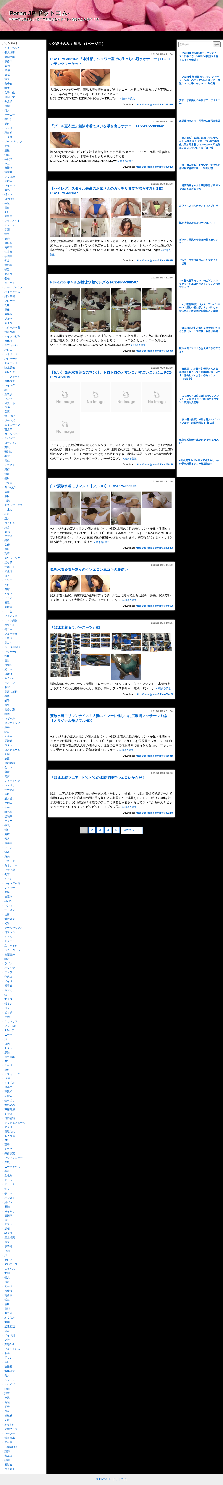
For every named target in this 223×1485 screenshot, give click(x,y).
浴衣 (7, 834)
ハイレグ (9, 385)
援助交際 (9, 56)
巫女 (7, 518)
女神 (7, 1273)
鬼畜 (7, 776)
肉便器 (8, 607)
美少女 (8, 83)
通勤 (7, 1206)
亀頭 (7, 1402)
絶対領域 (9, 296)
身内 (7, 856)
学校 (7, 233)
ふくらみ (9, 1317)
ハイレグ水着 (12, 883)
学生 (7, 88)
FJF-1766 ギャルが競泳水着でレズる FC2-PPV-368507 (94, 282)
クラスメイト (12, 220)
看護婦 (8, 985)
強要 (7, 705)
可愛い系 (9, 403)
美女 (7, 1375)
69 (5, 1219)
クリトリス (10, 1021)
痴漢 (7, 491)
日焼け (8, 673)
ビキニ (8, 482)
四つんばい (10, 487)
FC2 (6, 163)
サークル (9, 789)
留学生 (8, 843)
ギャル (8, 936)
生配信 (8, 159)
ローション (10, 442)
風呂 (7, 549)
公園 (7, 1250)
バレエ (8, 349)
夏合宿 (8, 273)
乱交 (7, 1188)
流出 (7, 660)
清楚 (7, 79)
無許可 (8, 1246)
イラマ (8, 593)
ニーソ (8, 1034)
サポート (9, 566)
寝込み (8, 976)
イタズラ (9, 137)
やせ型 (8, 1113)
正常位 (8, 638)
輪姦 (7, 852)
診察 (7, 1460)
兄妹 (7, 923)
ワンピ (8, 398)
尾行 (7, 469)
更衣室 (8, 247)
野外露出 (9, 1056)
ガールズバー (12, 433)
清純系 (8, 172)
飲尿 (7, 473)
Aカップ (9, 1030)
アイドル (9, 1082)
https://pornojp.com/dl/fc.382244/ (154, 812)
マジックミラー (13, 1157)
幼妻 (7, 914)
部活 (7, 269)
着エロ (8, 1455)
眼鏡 (7, 1388)
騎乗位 (8, 1232)
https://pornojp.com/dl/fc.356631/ (154, 755)
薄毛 (7, 189)
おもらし (9, 1211)
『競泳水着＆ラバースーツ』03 (77, 627)
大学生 (8, 736)
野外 (7, 1069)
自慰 (7, 589)
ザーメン (9, 909)
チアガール (10, 345)
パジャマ (9, 967)
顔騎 (7, 892)
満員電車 (9, 1437)
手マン (8, 1357)
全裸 (7, 1330)
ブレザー (9, 300)
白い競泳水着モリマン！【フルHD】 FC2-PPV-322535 (93, 486)
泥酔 (7, 1406)
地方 (7, 389)
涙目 (7, 496)
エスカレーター (13, 1074)
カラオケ (9, 678)
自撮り (8, 167)
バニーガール (12, 950)
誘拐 (7, 1451)
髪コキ (8, 629)
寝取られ (9, 1131)
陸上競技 (9, 367)
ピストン (9, 682)
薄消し (8, 451)
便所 (7, 1304)
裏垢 (7, 105)
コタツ (8, 745)
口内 (7, 1043)
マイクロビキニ (13, 336)
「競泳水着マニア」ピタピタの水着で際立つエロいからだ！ (98, 778)
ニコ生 (8, 611)
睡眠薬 (8, 811)
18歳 (7, 70)
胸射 (7, 584)
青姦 (7, 460)
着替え (8, 990)
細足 (7, 514)
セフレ (8, 1224)
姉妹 (7, 500)
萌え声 (8, 429)
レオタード (10, 354)
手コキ (8, 1193)
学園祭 (8, 256)
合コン (8, 767)
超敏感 (8, 1415)
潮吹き (8, 394)
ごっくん (9, 1268)
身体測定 (9, 1153)
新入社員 (9, 1136)
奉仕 (7, 1171)
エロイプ (9, 1384)
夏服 (7, 309)
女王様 (8, 999)
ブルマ (8, 318)
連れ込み (9, 1104)
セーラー (9, 1180)
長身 (7, 1411)
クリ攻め (9, 176)
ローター (9, 1433)
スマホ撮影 (10, 620)
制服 (7, 305)
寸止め (8, 509)
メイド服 (9, 1335)
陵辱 (7, 713)
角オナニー (10, 865)
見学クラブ (10, 1428)
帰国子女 (9, 96)
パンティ (9, 1379)
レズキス (9, 465)
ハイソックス (12, 291)
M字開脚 (9, 198)
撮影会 (8, 1464)
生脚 (7, 1016)
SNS (7, 531)
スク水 (8, 323)
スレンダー (10, 372)
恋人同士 (9, 1469)
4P (6, 1061)
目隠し (8, 664)
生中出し (9, 1100)
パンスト (9, 1197)
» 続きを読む (127, 98)
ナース (8, 807)
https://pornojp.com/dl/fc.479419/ (154, 694)
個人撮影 (9, 52)
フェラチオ (10, 633)
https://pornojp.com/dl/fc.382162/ (154, 104)
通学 (7, 1322)
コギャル (9, 718)
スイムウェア (12, 424)
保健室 (8, 242)
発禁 (7, 874)
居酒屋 (8, 1215)
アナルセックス (13, 927)
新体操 (8, 340)
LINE (7, 1078)
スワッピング (12, 558)
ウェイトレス (12, 1348)
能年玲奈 (9, 1371)
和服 (7, 656)
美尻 (7, 794)
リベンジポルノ (13, 141)
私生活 (8, 571)
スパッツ (9, 438)
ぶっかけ (9, 1424)
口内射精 (9, 1118)
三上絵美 (9, 1237)
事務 (7, 696)
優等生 (8, 1087)
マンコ (8, 905)
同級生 (8, 216)
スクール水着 (12, 327)
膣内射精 (9, 762)
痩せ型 (8, 535)
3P (6, 1140)
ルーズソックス (13, 287)
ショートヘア (12, 780)
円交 (7, 1007)
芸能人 (8, 1095)
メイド (8, 981)
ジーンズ (9, 420)
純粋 (7, 540)
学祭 (7, 260)
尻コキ (8, 669)
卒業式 (8, 1091)
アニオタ (9, 1184)
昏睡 (7, 1299)
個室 (7, 687)
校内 (7, 238)
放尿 (7, 758)
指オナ (8, 1003)
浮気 (7, 1162)
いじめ (8, 598)
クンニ (8, 580)
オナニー (9, 114)
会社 (7, 1339)
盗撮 (7, 150)
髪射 (7, 478)
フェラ (8, 972)
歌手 (7, 1353)
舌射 (7, 829)
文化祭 (8, 1175)
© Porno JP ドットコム (111, 1479)
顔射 (7, 123)
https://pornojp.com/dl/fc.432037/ (154, 260)
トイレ (8, 1048)
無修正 (8, 61)
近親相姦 (9, 1326)
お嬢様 (8, 1290)
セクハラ (9, 941)
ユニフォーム (12, 376)
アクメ (8, 1127)
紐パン (8, 1202)
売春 (7, 145)
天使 (7, 1420)
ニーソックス (12, 1166)
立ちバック (10, 945)
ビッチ (8, 1012)
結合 (7, 527)
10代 (7, 65)
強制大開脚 (10, 1446)
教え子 (8, 101)
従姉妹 (8, 740)
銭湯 (7, 154)
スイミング (10, 363)
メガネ (8, 1148)
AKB (7, 407)
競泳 (7, 602)
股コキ (8, 1313)
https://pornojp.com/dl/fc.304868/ (154, 605)
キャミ (8, 878)
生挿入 (8, 803)
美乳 (7, 1362)
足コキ (8, 642)
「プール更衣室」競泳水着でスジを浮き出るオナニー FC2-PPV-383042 (107, 126)
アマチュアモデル (14, 1122)
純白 (7, 731)
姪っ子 (8, 562)
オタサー (9, 820)
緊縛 (7, 771)
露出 (7, 207)
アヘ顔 (8, 1442)
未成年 (8, 180)
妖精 (7, 1228)
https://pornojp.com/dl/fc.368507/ (154, 350)
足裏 (7, 411)
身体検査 (9, 380)
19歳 (7, 74)
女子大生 (9, 92)
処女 (7, 110)
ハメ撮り (9, 785)
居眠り (8, 816)
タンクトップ (12, 722)
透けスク (9, 918)
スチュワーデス (13, 505)
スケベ (8, 1065)
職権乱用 (9, 1109)
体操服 (8, 314)
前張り (8, 896)
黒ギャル (9, 624)
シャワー (9, 887)
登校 (7, 278)
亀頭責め (9, 954)
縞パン (8, 901)
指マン (8, 194)
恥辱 (7, 553)
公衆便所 (9, 869)
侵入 (7, 1277)
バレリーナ (10, 358)
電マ (7, 1241)
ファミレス (10, 615)
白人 (7, 575)
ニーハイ (9, 282)
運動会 (8, 265)
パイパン (9, 185)
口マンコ (9, 932)
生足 (7, 203)
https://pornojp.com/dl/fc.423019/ (154, 464)
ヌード (8, 1286)
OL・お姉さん (12, 647)
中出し (8, 119)
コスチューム (12, 749)
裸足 (7, 1281)
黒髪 (7, 1052)
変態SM (9, 1344)
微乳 (7, 825)
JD (6, 211)
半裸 (7, 1397)
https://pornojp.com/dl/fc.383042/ (154, 166)
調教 (7, 456)
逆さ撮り (9, 798)
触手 (7, 700)
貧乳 (7, 447)
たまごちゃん (12, 47)
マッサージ (10, 651)
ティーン (9, 224)
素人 (7, 838)
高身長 (8, 1295)
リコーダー (10, 860)
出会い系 (9, 709)
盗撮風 (8, 1366)
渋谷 (7, 727)
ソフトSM (10, 1025)
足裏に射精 (10, 691)
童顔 (7, 1308)
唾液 (7, 958)
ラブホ (8, 963)
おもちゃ (9, 522)
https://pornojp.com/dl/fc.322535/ (154, 547)
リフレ (8, 847)
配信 (7, 754)
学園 (7, 229)
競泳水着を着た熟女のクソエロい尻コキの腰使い (89, 570)
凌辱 (7, 1144)
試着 (7, 1393)
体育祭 (8, 251)
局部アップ (10, 1264)
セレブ (8, 1259)
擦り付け (9, 416)
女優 (7, 544)
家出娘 (8, 132)
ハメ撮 (8, 128)
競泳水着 (9, 331)
